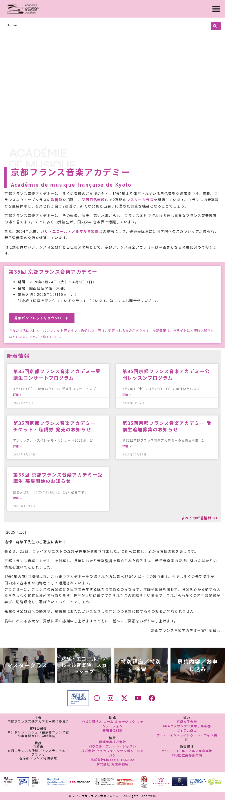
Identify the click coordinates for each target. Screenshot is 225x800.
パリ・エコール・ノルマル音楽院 (70, 231)
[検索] (216, 26)
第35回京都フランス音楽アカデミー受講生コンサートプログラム (57, 374)
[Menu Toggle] (216, 8)
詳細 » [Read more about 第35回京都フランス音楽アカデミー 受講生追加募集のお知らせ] (126, 446)
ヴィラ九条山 (187, 730)
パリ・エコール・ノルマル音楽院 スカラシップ (84, 665)
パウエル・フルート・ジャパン (112, 746)
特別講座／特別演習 (141, 665)
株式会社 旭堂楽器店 (113, 764)
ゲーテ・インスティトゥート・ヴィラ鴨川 (186, 737)
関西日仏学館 (93, 199)
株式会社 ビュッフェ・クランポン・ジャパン (113, 752)
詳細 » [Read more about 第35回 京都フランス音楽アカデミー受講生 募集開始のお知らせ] (17, 498)
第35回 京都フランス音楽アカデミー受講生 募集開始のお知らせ (58, 477)
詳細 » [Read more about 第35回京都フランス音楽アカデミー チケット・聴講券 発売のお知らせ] (17, 446)
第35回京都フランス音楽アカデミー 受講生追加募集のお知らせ (167, 426)
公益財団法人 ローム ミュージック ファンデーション (112, 723)
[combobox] (176, 26)
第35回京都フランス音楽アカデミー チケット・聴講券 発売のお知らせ (57, 426)
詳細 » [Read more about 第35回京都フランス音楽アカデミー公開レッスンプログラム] (126, 394)
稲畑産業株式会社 (112, 741)
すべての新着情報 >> (199, 517)
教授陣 (56, 199)
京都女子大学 (187, 721)
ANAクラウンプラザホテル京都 (187, 726)
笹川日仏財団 (112, 730)
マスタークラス (140, 199)
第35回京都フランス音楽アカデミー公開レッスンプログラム (166, 374)
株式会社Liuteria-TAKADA (112, 759)
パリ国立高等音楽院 (187, 755)
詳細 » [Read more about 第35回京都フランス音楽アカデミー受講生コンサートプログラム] (17, 394)
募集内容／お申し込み (197, 665)
